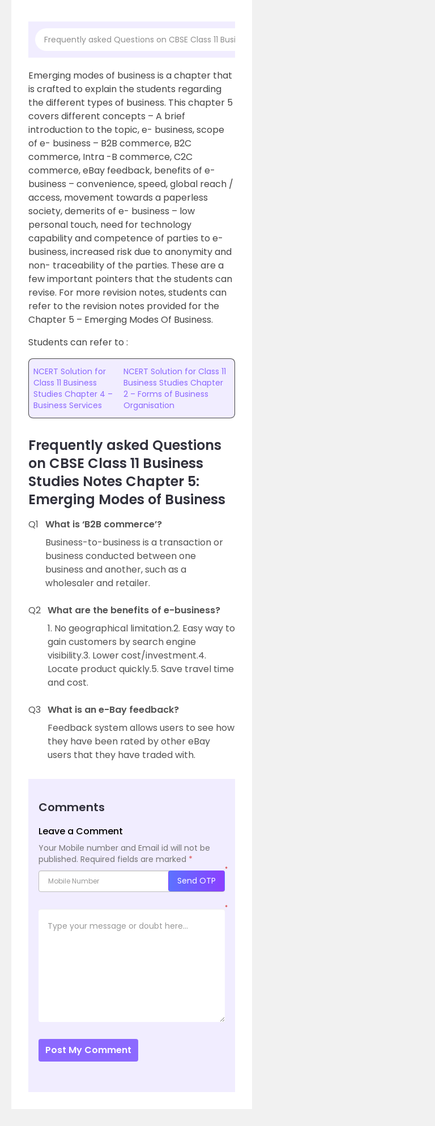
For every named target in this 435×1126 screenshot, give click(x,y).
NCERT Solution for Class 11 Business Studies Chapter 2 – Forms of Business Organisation (174, 388)
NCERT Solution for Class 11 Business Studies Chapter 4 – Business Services (73, 388)
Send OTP (196, 880)
